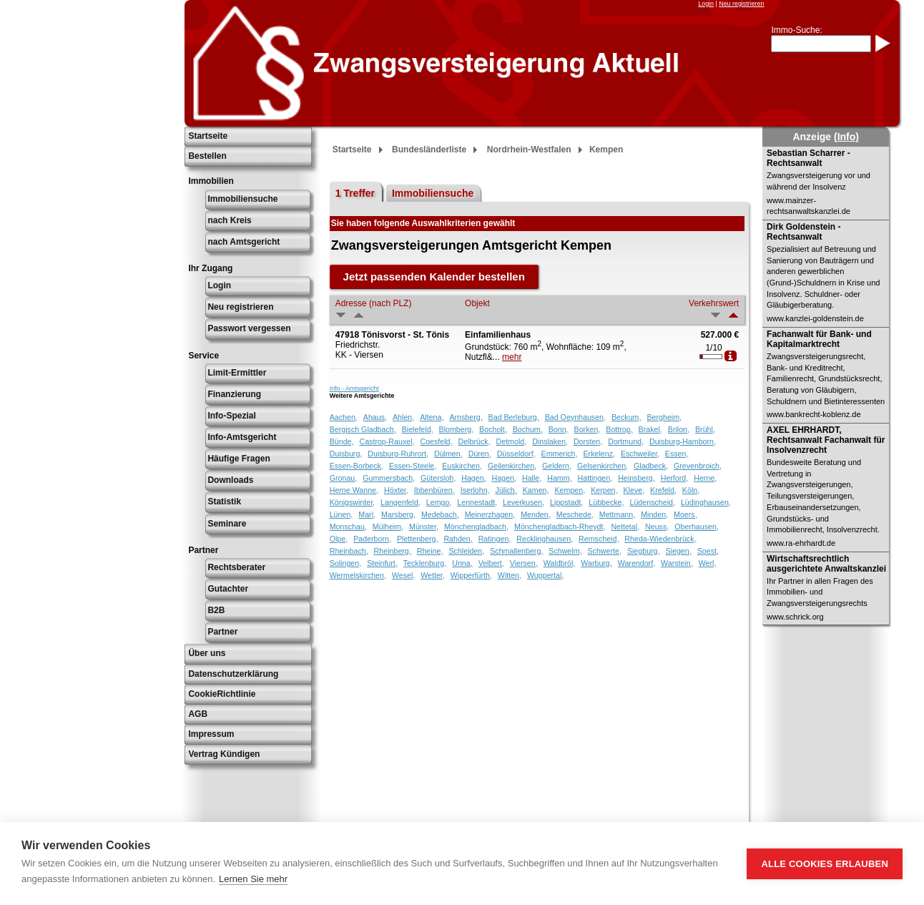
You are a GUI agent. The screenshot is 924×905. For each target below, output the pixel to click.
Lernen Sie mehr (253, 879)
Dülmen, (448, 453)
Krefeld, (663, 490)
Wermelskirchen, (358, 575)
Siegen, (679, 551)
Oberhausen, (696, 526)
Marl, (366, 514)
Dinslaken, (550, 441)
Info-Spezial (231, 416)
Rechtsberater (236, 567)
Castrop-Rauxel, (386, 441)
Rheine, (430, 551)
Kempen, (570, 490)
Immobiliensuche (242, 199)
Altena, (431, 417)
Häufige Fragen (238, 459)
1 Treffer (355, 193)
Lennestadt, (477, 502)
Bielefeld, (417, 429)
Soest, (708, 551)
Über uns (206, 653)
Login (706, 3)
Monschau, (348, 526)
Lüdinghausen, (706, 502)
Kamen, (536, 490)
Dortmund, (626, 441)
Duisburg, (346, 453)
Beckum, (626, 417)
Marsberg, (398, 514)
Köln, (690, 490)
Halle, (531, 478)
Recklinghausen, (544, 538)
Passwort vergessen (248, 328)
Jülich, (506, 490)
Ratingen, (494, 538)
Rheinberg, (392, 551)
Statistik (224, 501)
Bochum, (528, 429)
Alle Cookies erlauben (824, 863)
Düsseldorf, (516, 453)
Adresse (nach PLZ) (373, 303)
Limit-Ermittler (236, 373)
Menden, (535, 514)
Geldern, (556, 465)
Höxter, (396, 490)
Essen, (677, 453)
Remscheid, (599, 538)
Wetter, (433, 575)
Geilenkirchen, (512, 465)
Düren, (479, 453)
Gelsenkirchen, (602, 465)
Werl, (708, 563)
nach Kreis (229, 220)
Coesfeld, (436, 441)
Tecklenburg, (424, 563)
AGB (197, 714)
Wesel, (403, 575)
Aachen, (344, 417)
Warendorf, (636, 563)
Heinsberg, (636, 478)
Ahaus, (375, 417)
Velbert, (491, 563)
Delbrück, (474, 441)
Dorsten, (588, 441)
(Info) (846, 136)
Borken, (587, 429)
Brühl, (705, 429)
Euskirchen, (462, 465)
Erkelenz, (599, 453)
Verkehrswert (714, 303)
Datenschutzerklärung (233, 674)
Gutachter (227, 589)
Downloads (230, 480)
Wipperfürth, (471, 575)
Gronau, (344, 478)
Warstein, (677, 563)
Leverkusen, (523, 502)
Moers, (685, 514)
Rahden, (457, 538)
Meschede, (575, 514)
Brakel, (650, 429)
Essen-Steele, (412, 465)
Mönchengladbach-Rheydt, (559, 526)
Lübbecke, (606, 502)
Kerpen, (604, 490)
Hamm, (559, 478)
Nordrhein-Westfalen (529, 150)
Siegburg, (643, 551)
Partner (222, 632)
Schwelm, (565, 551)
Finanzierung (234, 394)
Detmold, (511, 441)
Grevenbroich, (698, 465)
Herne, (705, 478)
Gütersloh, (438, 478)
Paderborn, (372, 538)
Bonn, (559, 429)
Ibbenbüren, (434, 490)
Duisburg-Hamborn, (682, 441)
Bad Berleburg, (513, 417)
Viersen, (524, 563)
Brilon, (678, 429)
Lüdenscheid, (652, 502)
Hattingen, (595, 478)
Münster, (423, 526)
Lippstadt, (566, 502)
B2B (216, 610)
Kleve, (633, 490)
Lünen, (341, 514)
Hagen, (473, 478)
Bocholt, (493, 429)
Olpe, (339, 538)
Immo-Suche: (796, 30)
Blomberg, (456, 429)
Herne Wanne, (354, 490)
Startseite (207, 136)
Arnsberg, (465, 417)
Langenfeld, (400, 502)
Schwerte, (604, 551)
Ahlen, (403, 417)
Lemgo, (439, 502)
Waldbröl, (560, 563)
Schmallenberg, (516, 551)
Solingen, (345, 563)
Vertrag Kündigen (224, 754)
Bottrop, (619, 429)
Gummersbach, (389, 478)
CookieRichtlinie (221, 694)
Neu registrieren (741, 3)
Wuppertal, (545, 575)
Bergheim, (664, 417)
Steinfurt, (382, 563)
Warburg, (596, 563)
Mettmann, (617, 514)
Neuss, (657, 526)
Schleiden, (466, 551)
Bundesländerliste (429, 150)
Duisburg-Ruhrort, (398, 453)
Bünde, (342, 441)
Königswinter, (352, 502)
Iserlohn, (475, 490)
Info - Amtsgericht (354, 388)
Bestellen (207, 156)
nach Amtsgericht (243, 242)
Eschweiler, (640, 453)
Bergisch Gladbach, (363, 429)
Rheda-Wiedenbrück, (660, 538)
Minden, (654, 514)
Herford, (675, 478)
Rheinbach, (349, 551)
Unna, (462, 563)
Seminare (226, 524)
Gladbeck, (651, 465)
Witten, (509, 575)
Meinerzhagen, (490, 514)
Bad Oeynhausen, (575, 417)
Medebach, (440, 514)
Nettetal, (625, 526)
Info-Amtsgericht (241, 437)
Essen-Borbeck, (356, 465)
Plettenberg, (417, 538)
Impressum (211, 734)
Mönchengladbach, (476, 526)
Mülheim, (388, 526)
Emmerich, (559, 453)
